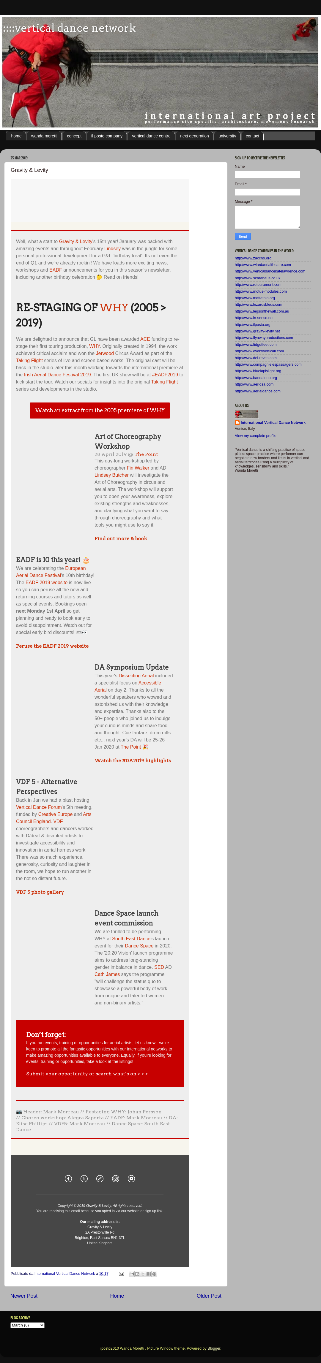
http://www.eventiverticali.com (259, 351)
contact (252, 136)
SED (159, 967)
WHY (114, 308)
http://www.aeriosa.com (254, 384)
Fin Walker (138, 467)
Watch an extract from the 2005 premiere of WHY (100, 410)
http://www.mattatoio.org (255, 298)
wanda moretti (44, 136)
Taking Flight (29, 360)
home (16, 136)
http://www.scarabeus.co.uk (257, 278)
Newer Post (23, 1296)
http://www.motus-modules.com (261, 291)
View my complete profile (255, 436)
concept (74, 136)
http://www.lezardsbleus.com (258, 304)
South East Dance (131, 938)
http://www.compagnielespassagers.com (268, 364)
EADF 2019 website (46, 582)
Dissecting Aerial (136, 675)
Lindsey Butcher (112, 475)
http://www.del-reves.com (256, 358)
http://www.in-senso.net (254, 318)
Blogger (213, 1348)
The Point (146, 454)
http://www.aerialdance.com (258, 391)
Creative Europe (55, 814)
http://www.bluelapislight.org (258, 371)
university (227, 136)
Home (117, 1296)
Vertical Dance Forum (39, 807)
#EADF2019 (165, 374)
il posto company (106, 136)
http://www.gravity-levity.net (257, 331)
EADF (55, 269)
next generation (194, 136)
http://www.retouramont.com (258, 285)
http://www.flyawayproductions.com (264, 338)
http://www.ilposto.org (252, 325)
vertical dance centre (151, 136)
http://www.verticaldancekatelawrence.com (270, 271)
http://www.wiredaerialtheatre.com (263, 265)
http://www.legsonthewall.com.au (262, 311)
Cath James (107, 974)
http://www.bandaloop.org (256, 378)
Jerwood (105, 353)
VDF (58, 821)
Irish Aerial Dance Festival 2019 (57, 374)
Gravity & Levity (75, 241)
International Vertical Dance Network (273, 423)
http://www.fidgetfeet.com (256, 345)
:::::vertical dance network (68, 27)
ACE (145, 339)
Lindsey (112, 248)
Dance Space (139, 945)
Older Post (209, 1296)
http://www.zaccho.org (253, 258)
